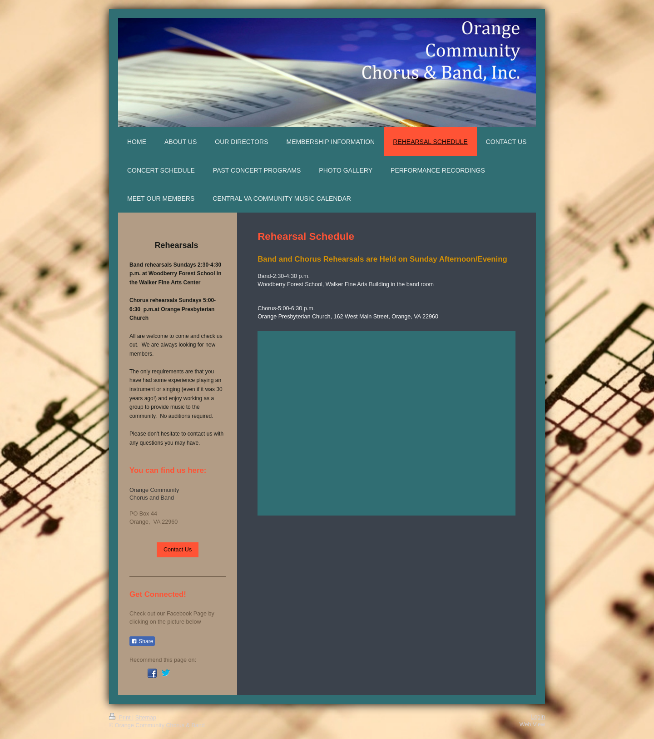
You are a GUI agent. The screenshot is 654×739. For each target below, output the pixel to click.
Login (538, 717)
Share (142, 641)
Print (120, 717)
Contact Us (178, 549)
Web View (532, 724)
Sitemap (145, 717)
